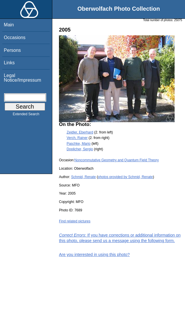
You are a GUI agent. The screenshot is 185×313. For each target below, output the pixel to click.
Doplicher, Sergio (79, 149)
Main (9, 24)
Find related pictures (74, 221)
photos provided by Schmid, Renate (125, 177)
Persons (12, 50)
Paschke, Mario (78, 144)
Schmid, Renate (83, 177)
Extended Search (26, 115)
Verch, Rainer (77, 138)
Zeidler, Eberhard (79, 132)
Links (9, 62)
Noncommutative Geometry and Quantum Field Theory (116, 160)
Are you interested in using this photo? (94, 254)
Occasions (14, 37)
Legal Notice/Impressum (22, 78)
